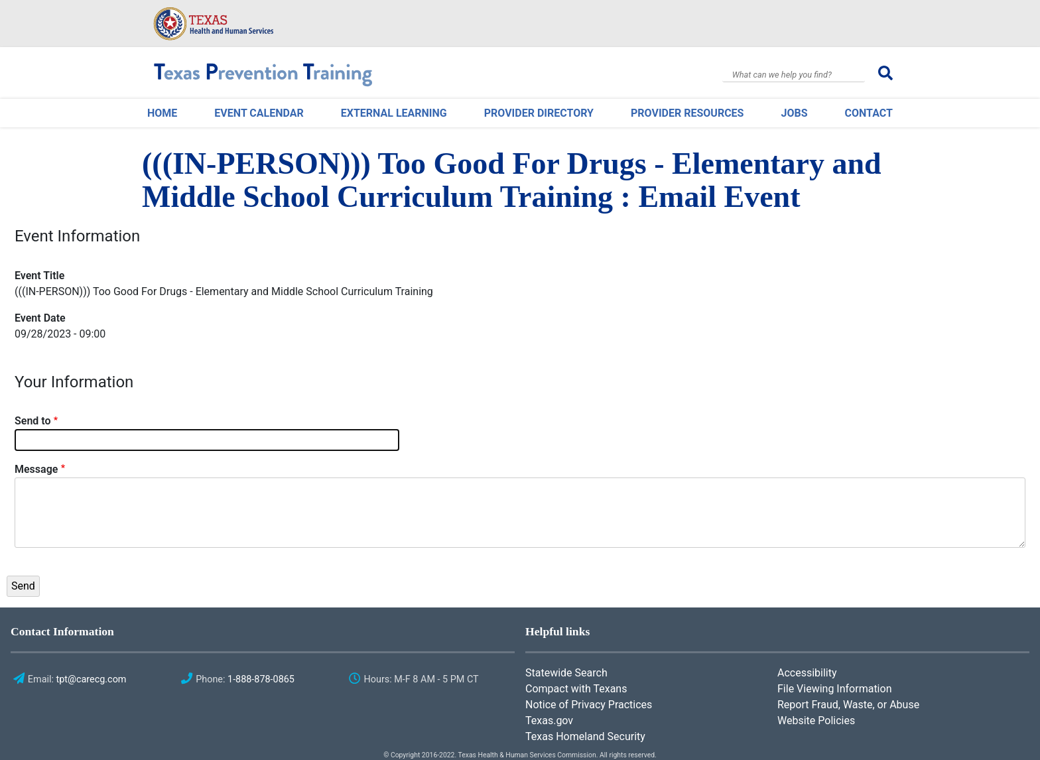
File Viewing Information (834, 688)
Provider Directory (539, 113)
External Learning (394, 113)
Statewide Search (566, 672)
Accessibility (807, 672)
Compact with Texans (576, 688)
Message (36, 469)
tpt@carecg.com (91, 679)
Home (162, 113)
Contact (869, 113)
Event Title (39, 275)
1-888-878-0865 (261, 679)
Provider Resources (687, 113)
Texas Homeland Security (585, 736)
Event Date (40, 318)
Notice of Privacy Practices (588, 704)
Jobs (794, 113)
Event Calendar (258, 113)
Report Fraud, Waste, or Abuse (848, 704)
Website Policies (816, 720)
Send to (33, 420)
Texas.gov (549, 720)
